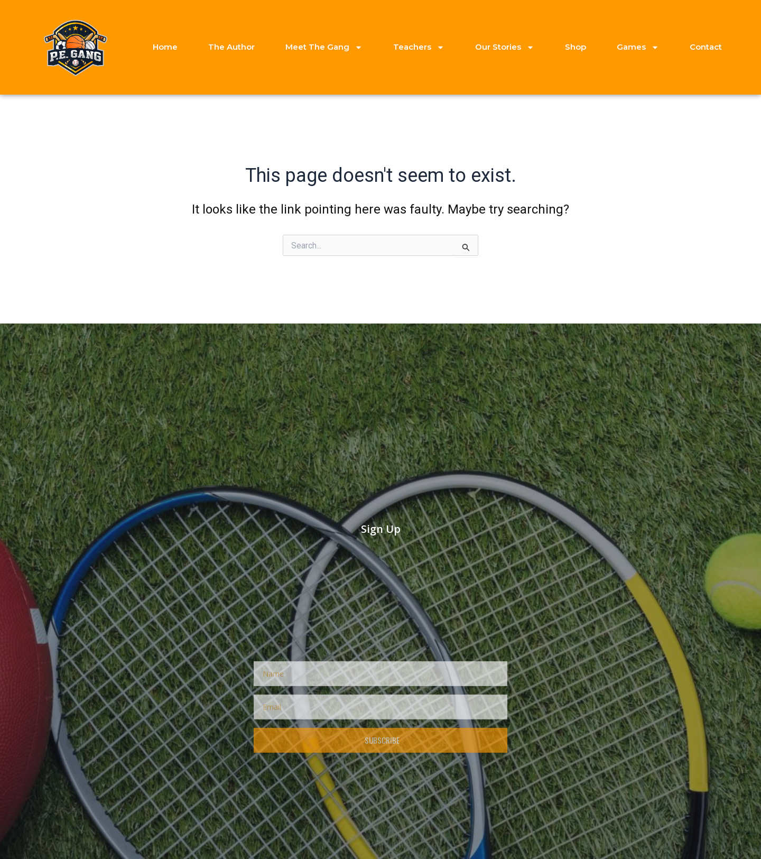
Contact (706, 47)
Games (638, 47)
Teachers (418, 47)
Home (165, 47)
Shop (575, 47)
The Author (231, 47)
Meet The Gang (324, 47)
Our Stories (504, 47)
